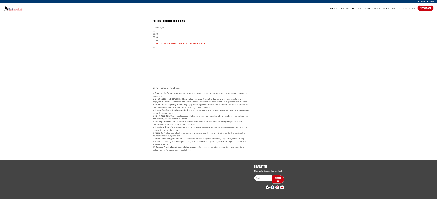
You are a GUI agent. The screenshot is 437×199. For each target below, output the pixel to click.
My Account (421, 2)
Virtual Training (371, 8)
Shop (385, 8)
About (395, 8)
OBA (359, 8)
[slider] (180, 43)
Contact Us (409, 8)
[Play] (154, 31)
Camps (332, 8)
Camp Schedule (347, 8)
